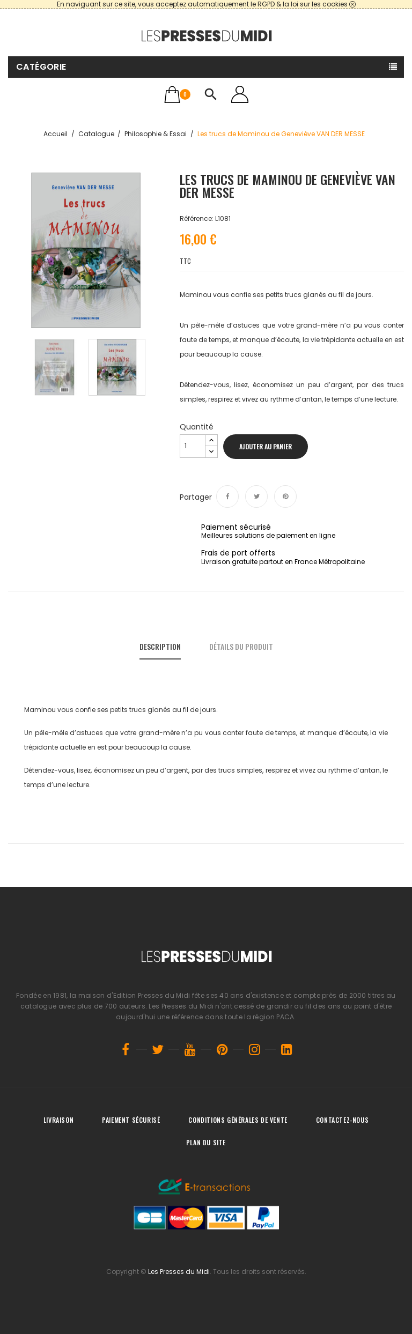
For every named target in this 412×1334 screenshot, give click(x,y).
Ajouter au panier (265, 446)
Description (160, 646)
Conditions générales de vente (237, 1119)
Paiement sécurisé (131, 1119)
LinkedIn (286, 1049)
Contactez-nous (342, 1119)
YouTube (190, 1049)
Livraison (58, 1119)
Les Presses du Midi (179, 1271)
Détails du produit (241, 646)
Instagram (254, 1049)
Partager (227, 496)
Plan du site (206, 1142)
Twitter (157, 1049)
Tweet (256, 496)
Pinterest (285, 496)
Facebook (125, 1049)
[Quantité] (192, 446)
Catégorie (41, 67)
